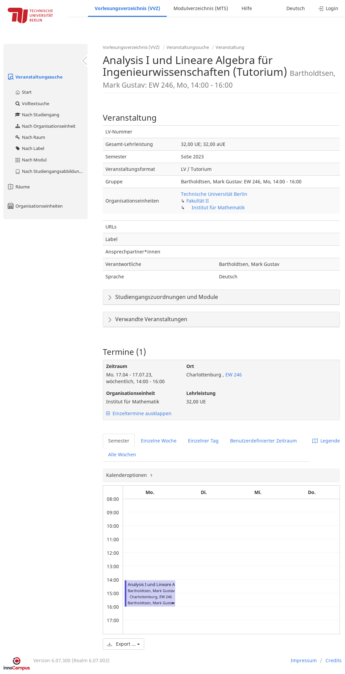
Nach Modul (30, 160)
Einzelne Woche (159, 440)
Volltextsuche (31, 103)
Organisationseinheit (130, 393)
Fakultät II (197, 200)
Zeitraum (116, 366)
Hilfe (247, 8)
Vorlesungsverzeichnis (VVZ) (127, 8)
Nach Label (29, 148)
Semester (118, 440)
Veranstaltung (230, 47)
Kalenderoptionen (127, 475)
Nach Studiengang (36, 115)
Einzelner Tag (203, 440)
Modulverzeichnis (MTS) (201, 8)
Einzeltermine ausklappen (138, 413)
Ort (190, 366)
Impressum (304, 660)
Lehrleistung (201, 393)
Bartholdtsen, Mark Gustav (151, 602)
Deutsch (295, 8)
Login (328, 8)
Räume (18, 187)
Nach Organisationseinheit (44, 126)
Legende (326, 440)
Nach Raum (29, 137)
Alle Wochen (122, 454)
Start (23, 92)
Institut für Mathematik (218, 207)
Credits (333, 660)
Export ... (123, 644)
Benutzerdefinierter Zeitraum (263, 440)
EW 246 (233, 374)
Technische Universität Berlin (214, 194)
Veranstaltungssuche (35, 77)
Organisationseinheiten (35, 206)
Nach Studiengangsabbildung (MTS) (51, 171)
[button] (172, 603)
